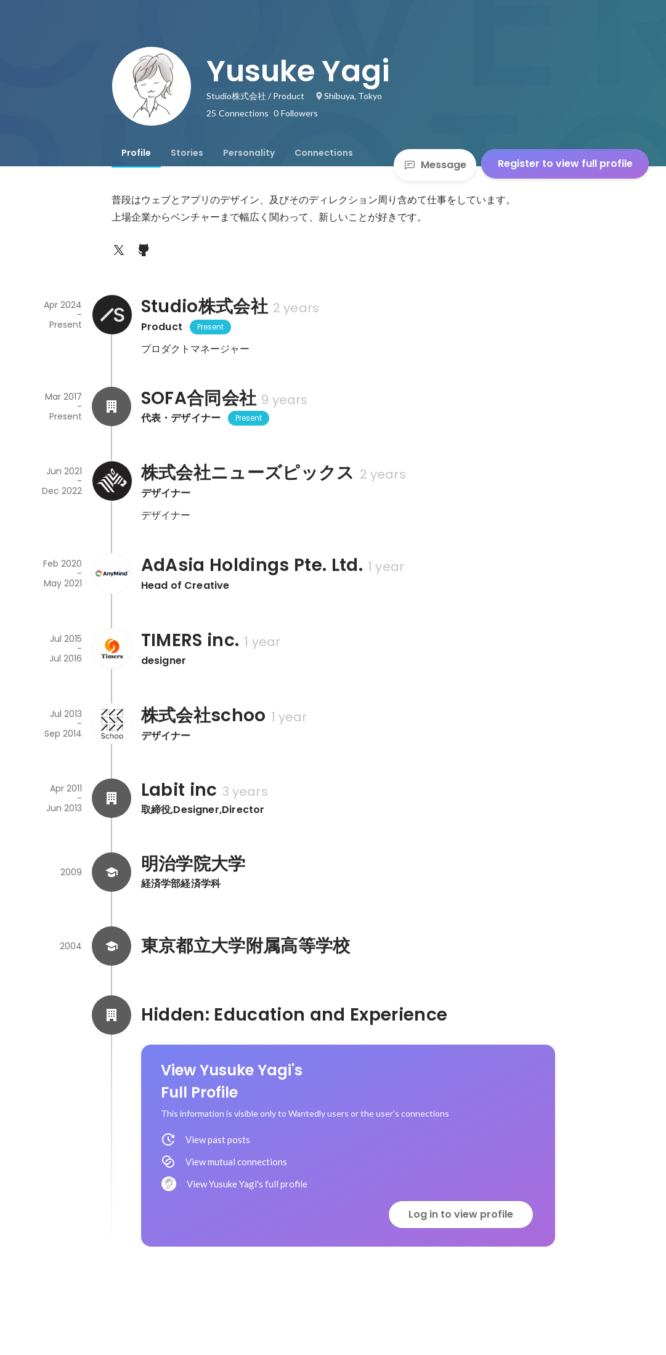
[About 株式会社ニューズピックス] (111, 481)
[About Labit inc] (111, 798)
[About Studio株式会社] (111, 314)
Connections (323, 153)
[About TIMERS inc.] (111, 648)
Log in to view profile (460, 1214)
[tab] (136, 153)
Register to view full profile (565, 163)
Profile (136, 153)
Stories (187, 153)
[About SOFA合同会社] (111, 406)
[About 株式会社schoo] (111, 723)
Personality (249, 153)
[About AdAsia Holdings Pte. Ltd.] (111, 573)
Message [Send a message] (435, 165)
